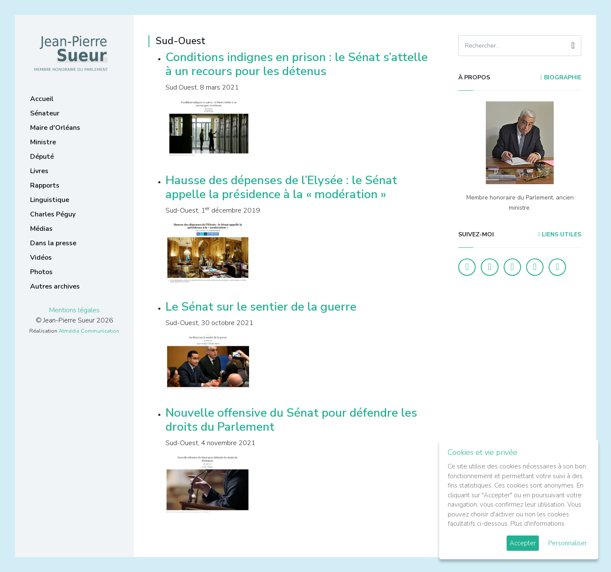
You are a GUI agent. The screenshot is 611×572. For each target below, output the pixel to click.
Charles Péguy (53, 214)
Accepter (523, 543)
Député (42, 156)
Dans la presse (53, 243)
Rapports (44, 185)
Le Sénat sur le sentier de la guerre (260, 307)
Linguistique (49, 200)
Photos (41, 272)
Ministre (43, 142)
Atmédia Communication (89, 331)
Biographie (560, 77)
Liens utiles (559, 234)
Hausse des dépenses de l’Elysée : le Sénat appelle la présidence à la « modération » (281, 187)
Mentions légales (74, 310)
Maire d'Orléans (55, 127)
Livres (39, 171)
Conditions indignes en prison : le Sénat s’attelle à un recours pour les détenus (296, 64)
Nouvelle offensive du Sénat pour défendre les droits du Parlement (291, 420)
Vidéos (41, 257)
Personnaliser (567, 543)
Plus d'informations (537, 523)
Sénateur (44, 113)
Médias (41, 228)
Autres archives (55, 286)
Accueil (41, 99)
